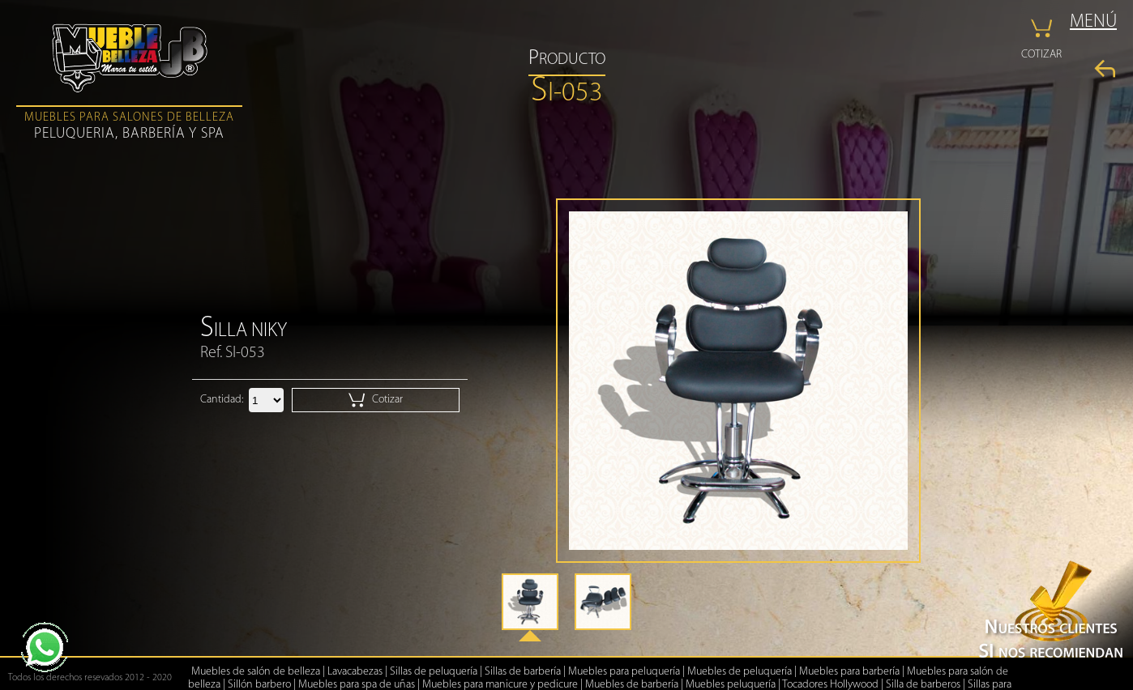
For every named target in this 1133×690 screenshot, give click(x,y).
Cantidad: (221, 400)
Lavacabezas (355, 672)
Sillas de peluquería (433, 672)
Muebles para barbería (849, 672)
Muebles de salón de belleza (255, 672)
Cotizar (375, 400)
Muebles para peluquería (624, 672)
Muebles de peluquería (739, 672)
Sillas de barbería (523, 672)
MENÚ (1093, 22)
